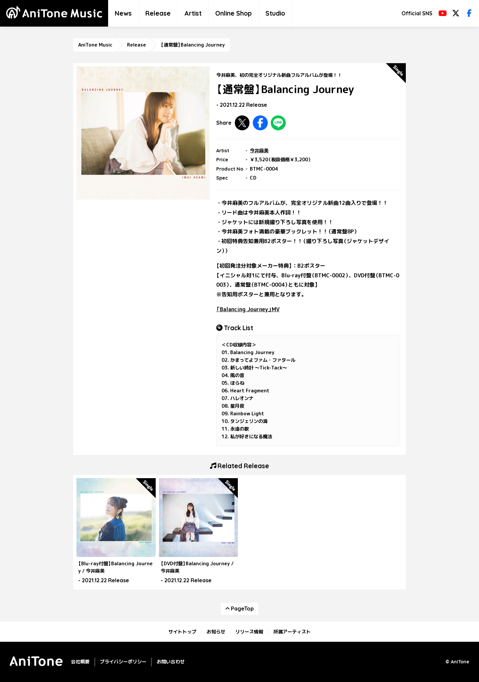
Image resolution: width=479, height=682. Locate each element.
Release (158, 13)
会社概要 (80, 661)
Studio (275, 13)
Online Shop (233, 13)
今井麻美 (259, 150)
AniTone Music (95, 45)
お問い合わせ (171, 661)
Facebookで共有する (260, 122)
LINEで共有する (278, 122)
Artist (193, 13)
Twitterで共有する (242, 122)
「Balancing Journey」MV (247, 309)
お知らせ (216, 631)
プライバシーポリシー (123, 661)
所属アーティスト (292, 631)
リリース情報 (249, 631)
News (123, 13)
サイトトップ (182, 631)
